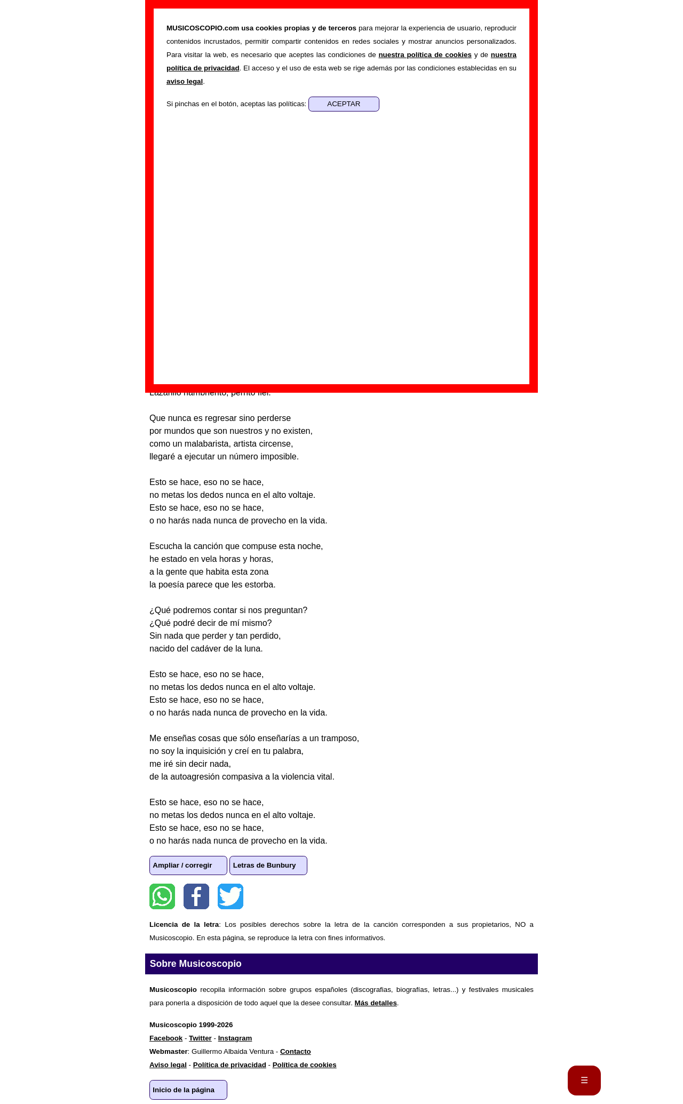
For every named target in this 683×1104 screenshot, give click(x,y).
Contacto (295, 1051)
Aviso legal (168, 1065)
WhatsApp (162, 896)
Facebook (196, 896)
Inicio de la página (184, 1090)
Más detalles (376, 1003)
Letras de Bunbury (264, 865)
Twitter (230, 896)
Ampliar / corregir (182, 865)
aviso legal (184, 81)
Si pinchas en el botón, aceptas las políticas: (237, 104)
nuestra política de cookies (424, 55)
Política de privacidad (229, 1065)
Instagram (235, 1038)
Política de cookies (305, 1065)
